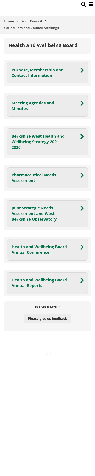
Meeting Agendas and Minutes (33, 105)
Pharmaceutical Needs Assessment (34, 177)
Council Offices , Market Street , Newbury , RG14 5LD (47, 412)
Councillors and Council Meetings (31, 28)
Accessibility (47, 368)
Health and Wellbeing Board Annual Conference (39, 249)
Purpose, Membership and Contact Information (38, 72)
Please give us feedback (47, 318)
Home (9, 21)
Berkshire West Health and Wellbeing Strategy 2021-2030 (38, 141)
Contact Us (47, 377)
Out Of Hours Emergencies (47, 395)
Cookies (47, 386)
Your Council (31, 21)
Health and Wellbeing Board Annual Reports (39, 282)
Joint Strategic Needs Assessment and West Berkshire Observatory (34, 213)
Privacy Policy (47, 403)
